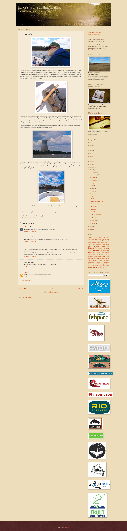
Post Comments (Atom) (30, 297)
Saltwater (106, 260)
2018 (91, 150)
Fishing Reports (28, 217)
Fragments (90, 250)
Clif (25, 272)
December (94, 172)
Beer (105, 241)
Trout (107, 265)
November (94, 175)
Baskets (89, 241)
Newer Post (22, 288)
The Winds (94, 211)
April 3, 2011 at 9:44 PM (30, 256)
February (94, 220)
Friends (34, 217)
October (94, 177)
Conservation (106, 244)
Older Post (80, 288)
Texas (107, 264)
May (93, 191)
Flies (104, 248)
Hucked (93, 198)
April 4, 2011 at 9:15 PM (30, 277)
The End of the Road (96, 214)
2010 (91, 226)
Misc (107, 254)
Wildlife (95, 267)
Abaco (103, 237)
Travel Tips (102, 265)
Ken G (26, 247)
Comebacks (98, 244)
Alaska (107, 237)
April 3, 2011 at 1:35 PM (30, 231)
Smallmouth (91, 264)
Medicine (103, 254)
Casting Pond (91, 244)
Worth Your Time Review (94, 34)
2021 (91, 142)
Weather (90, 267)
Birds (108, 241)
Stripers (104, 264)
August (93, 183)
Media (98, 254)
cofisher (26, 226)
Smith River (97, 264)
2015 (91, 159)
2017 (91, 153)
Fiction (107, 246)
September (94, 180)
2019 (91, 148)
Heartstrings (91, 252)
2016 (91, 156)
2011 (91, 170)
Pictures (97, 258)
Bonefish (94, 242)
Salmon (100, 260)
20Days (90, 237)
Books (98, 242)
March (93, 217)
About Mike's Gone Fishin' (95, 32)
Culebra (90, 246)
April (93, 194)
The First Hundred (95, 204)
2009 (91, 229)
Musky (99, 256)
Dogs (94, 246)
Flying (107, 248)
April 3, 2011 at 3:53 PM (30, 241)
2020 (91, 145)
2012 (91, 167)
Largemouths (105, 252)
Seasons (99, 262)
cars (108, 242)
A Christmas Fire (96, 237)
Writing (104, 267)
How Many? (94, 206)
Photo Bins (105, 256)
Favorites (102, 246)
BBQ (93, 241)
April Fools (98, 239)
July (93, 185)
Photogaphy (91, 258)
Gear (101, 250)
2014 (91, 161)
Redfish (95, 260)
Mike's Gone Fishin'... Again (40, 7)
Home (51, 288)
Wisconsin (100, 267)
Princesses (93, 209)
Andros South (91, 239)
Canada (102, 242)
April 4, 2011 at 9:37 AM (30, 267)
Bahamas (104, 239)
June (93, 188)
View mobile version (51, 292)
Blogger (66, 527)
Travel (96, 265)
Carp (106, 242)
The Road (91, 265)
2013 (91, 164)
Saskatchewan (91, 262)
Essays (97, 246)
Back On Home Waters (97, 201)
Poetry (103, 258)
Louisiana (90, 254)
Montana (91, 256)
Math (94, 254)
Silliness (106, 262)
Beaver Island (99, 241)
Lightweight (94, 196)
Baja (108, 239)
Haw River (106, 250)
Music (95, 256)
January (94, 223)
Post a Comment (26, 280)
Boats (89, 242)
